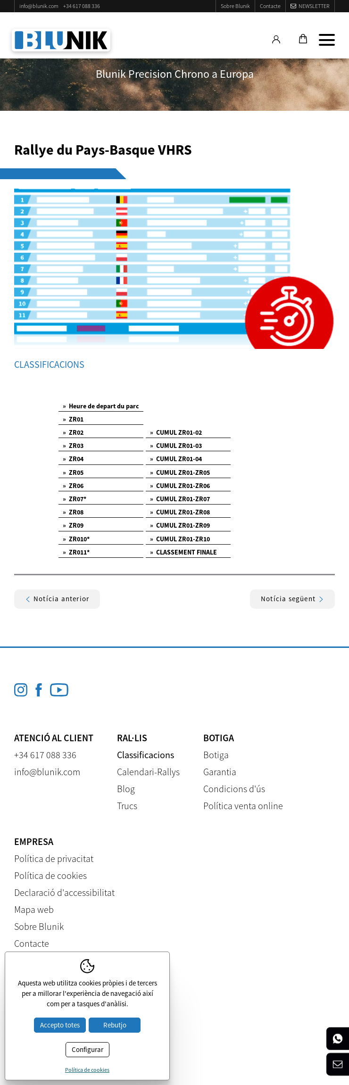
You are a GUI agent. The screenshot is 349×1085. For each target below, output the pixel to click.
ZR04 (73, 459)
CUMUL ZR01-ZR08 (180, 512)
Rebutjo (114, 1024)
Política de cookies (50, 875)
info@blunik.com (38, 5)
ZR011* (76, 552)
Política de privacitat (53, 858)
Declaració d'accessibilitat (64, 892)
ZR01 (73, 419)
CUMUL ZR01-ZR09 (180, 525)
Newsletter (314, 5)
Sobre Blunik (235, 5)
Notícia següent (292, 598)
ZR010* (76, 539)
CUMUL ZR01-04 (176, 459)
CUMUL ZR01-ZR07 (180, 499)
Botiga (216, 755)
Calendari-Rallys (148, 772)
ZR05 (73, 472)
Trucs (127, 806)
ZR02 (73, 432)
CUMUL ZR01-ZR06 (180, 485)
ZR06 (73, 485)
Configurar (87, 1049)
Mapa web (34, 909)
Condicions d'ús (234, 789)
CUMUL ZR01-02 (176, 432)
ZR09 (73, 525)
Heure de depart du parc (101, 406)
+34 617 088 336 (81, 5)
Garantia (219, 772)
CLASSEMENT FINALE (183, 552)
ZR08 (73, 512)
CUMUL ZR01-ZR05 (180, 472)
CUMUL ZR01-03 (176, 445)
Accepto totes (60, 1024)
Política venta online (243, 806)
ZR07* (74, 499)
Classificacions (145, 755)
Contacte (270, 5)
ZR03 (73, 445)
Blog (126, 789)
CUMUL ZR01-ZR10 (180, 539)
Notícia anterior (57, 598)
